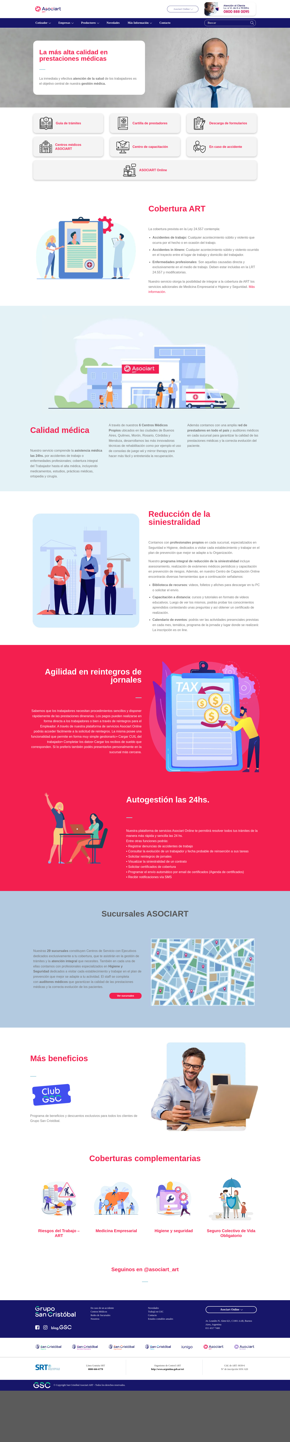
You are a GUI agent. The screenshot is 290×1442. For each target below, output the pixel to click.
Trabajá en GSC (156, 1311)
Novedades (153, 1308)
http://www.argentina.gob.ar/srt (167, 1369)
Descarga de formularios (228, 123)
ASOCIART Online (153, 170)
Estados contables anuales (160, 1318)
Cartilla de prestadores (150, 123)
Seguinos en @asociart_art (145, 1269)
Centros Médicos (99, 1311)
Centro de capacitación (150, 146)
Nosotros (95, 1318)
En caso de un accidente (102, 1308)
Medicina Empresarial (116, 1231)
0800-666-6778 (95, 1369)
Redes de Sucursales (100, 1315)
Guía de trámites (68, 123)
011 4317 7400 (212, 1328)
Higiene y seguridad (173, 1231)
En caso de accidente (225, 146)
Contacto (152, 1315)
